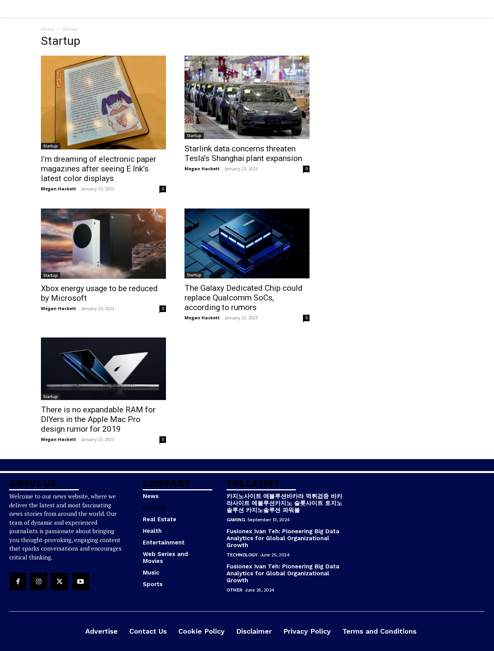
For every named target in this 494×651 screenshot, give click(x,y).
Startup (50, 146)
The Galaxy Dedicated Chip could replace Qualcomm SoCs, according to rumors (243, 297)
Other (234, 590)
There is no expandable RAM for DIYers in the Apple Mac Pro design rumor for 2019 (98, 419)
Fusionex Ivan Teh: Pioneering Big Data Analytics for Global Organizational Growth (283, 538)
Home (47, 29)
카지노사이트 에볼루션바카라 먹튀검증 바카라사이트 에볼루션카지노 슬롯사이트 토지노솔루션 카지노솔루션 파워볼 (284, 503)
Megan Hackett (58, 189)
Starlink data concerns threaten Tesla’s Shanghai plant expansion (243, 153)
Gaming (236, 519)
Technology (242, 555)
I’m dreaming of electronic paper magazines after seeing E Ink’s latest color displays (98, 168)
